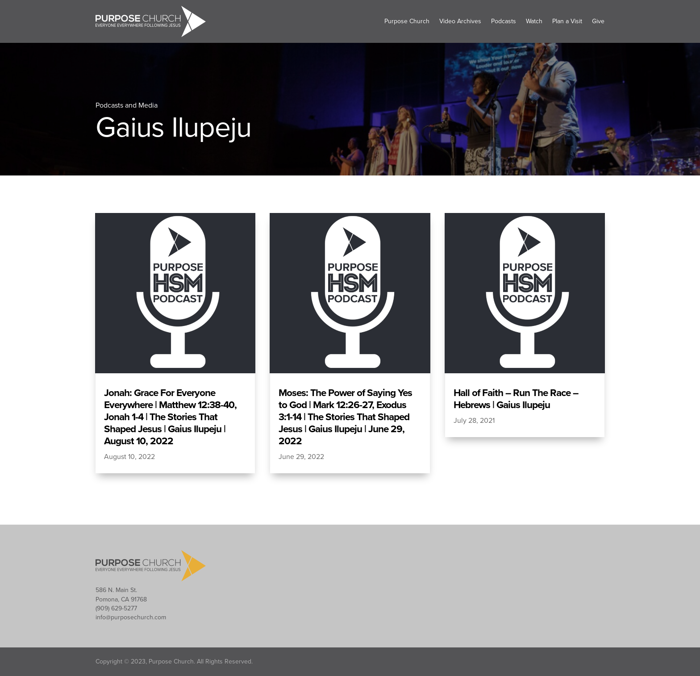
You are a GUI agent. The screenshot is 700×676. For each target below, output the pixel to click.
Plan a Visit (567, 21)
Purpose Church (406, 21)
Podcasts (503, 21)
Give (598, 21)
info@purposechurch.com (131, 617)
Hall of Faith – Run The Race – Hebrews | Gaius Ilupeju (516, 399)
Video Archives (460, 21)
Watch (534, 21)
